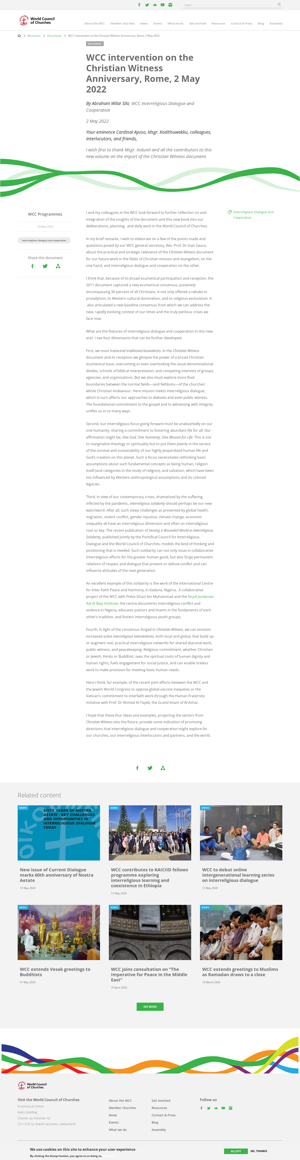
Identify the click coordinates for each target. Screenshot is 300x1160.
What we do (176, 23)
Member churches (122, 23)
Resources (218, 23)
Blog (261, 23)
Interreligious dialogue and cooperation (44, 240)
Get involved (197, 23)
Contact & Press (241, 23)
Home (19, 35)
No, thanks (259, 1151)
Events (157, 23)
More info (109, 1156)
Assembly (276, 23)
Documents (54, 36)
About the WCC (95, 23)
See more (150, 1007)
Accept (236, 1151)
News (144, 23)
